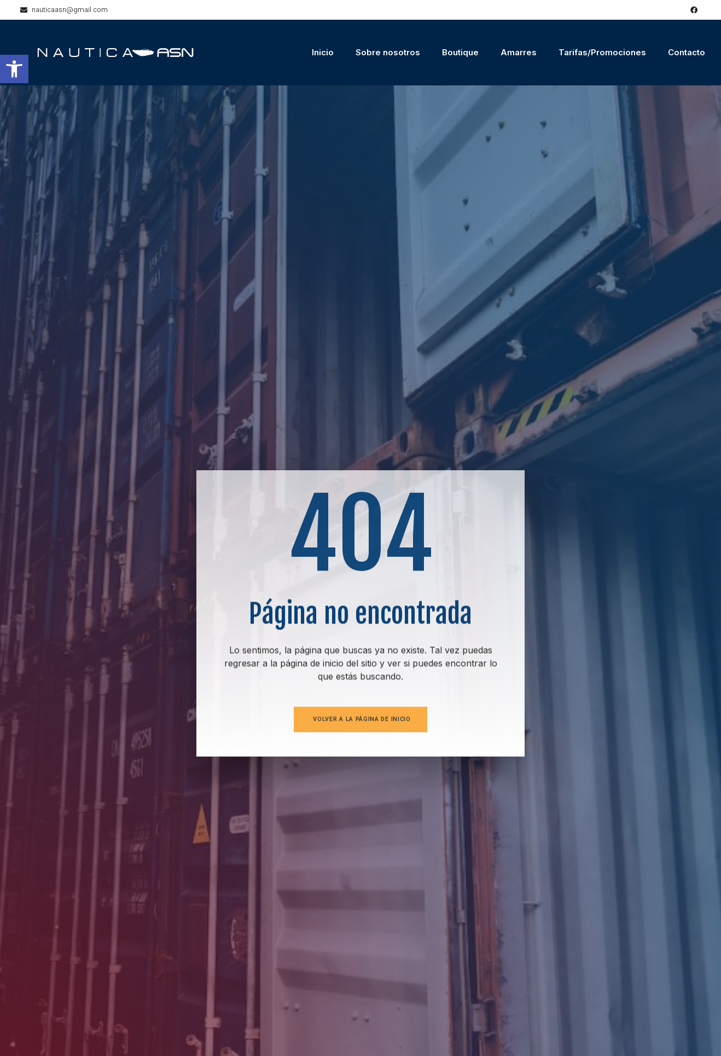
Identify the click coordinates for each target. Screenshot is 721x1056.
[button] (14, 69)
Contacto (686, 52)
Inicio (323, 52)
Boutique (460, 52)
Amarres (519, 52)
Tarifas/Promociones (602, 52)
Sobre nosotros (388, 52)
